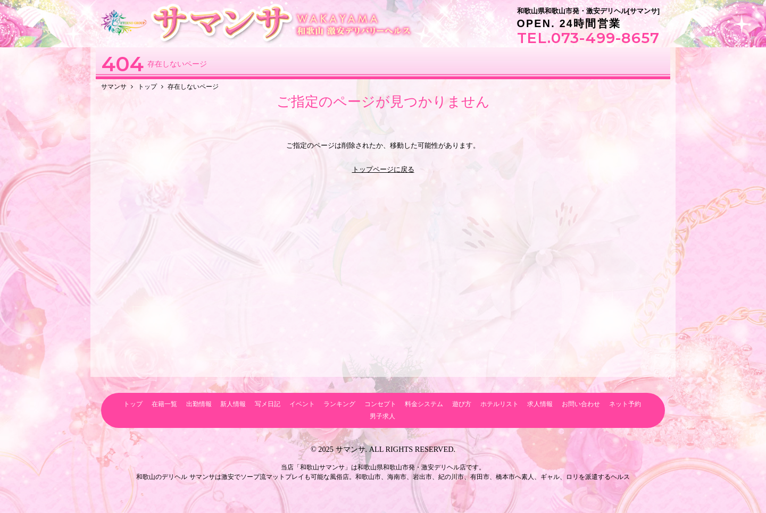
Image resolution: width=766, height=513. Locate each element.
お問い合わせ (581, 403)
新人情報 (233, 403)
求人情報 (540, 403)
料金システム (424, 403)
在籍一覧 (164, 403)
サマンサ (350, 449)
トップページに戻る (383, 169)
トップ (133, 403)
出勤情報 (199, 403)
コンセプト (380, 403)
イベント (302, 403)
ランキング (339, 403)
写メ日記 (267, 403)
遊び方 (461, 403)
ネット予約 (625, 403)
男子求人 (382, 416)
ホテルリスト (499, 403)
